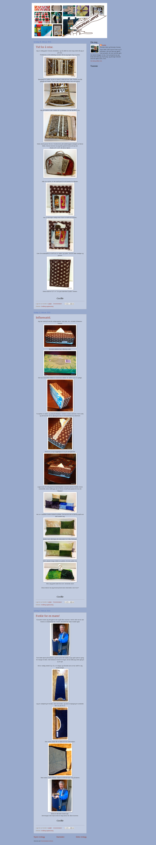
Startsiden (60, 837)
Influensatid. (43, 317)
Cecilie (104, 45)
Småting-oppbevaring (47, 306)
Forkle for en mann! (48, 615)
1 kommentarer (57, 828)
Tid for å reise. (44, 47)
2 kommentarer (57, 303)
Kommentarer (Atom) (47, 841)
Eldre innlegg (81, 837)
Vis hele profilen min (96, 61)
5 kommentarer (57, 602)
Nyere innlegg (39, 837)
